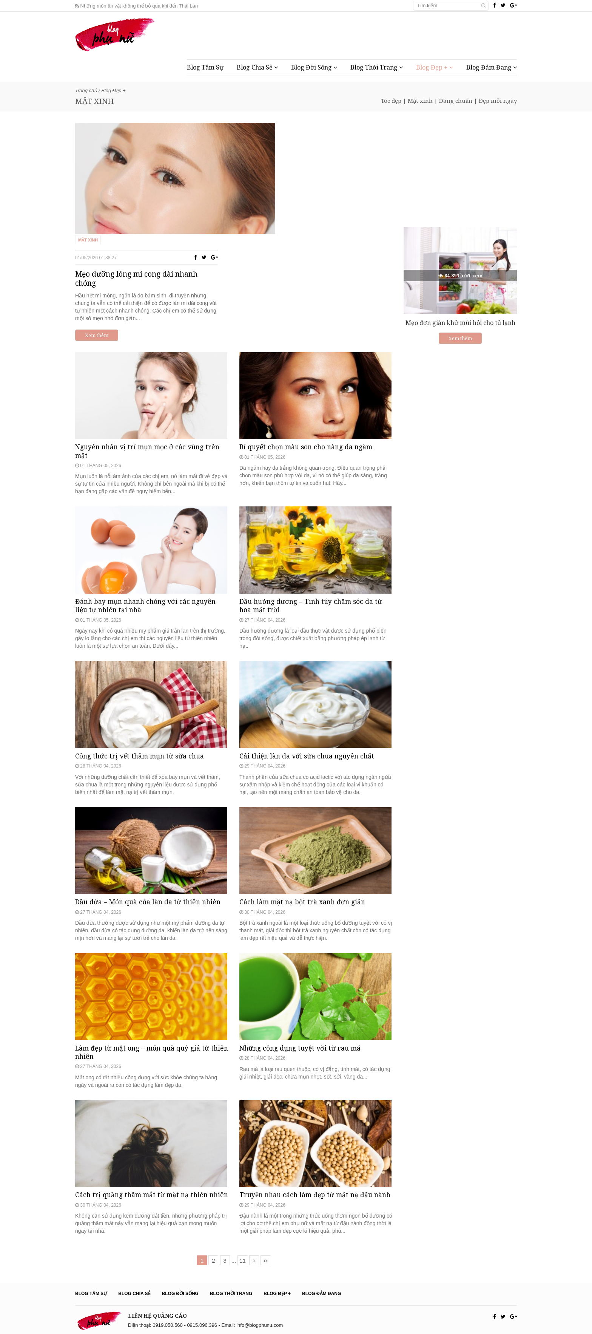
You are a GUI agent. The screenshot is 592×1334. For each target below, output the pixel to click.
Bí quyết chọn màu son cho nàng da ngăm (309, 354)
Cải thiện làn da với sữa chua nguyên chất (309, 696)
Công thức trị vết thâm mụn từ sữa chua (142, 696)
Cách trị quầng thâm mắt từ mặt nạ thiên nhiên (144, 1188)
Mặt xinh (420, 100)
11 (242, 1258)
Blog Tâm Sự (205, 67)
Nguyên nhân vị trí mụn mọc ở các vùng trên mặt (150, 358)
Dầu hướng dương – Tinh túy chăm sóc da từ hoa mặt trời (313, 529)
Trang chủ (86, 90)
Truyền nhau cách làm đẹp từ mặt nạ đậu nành (308, 1188)
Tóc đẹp (391, 100)
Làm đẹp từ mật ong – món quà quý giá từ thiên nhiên (145, 1025)
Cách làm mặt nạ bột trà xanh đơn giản (304, 858)
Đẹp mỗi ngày (498, 100)
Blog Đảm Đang (491, 67)
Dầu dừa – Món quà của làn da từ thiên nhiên (150, 858)
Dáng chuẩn (455, 100)
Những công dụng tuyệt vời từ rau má (302, 1020)
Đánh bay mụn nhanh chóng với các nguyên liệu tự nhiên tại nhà (148, 529)
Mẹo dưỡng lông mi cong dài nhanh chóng (312, 166)
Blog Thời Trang (376, 67)
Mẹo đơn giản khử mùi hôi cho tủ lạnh (460, 323)
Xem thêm (271, 223)
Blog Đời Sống (314, 67)
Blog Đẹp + (434, 67)
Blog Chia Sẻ (257, 67)
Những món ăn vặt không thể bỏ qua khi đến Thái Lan (136, 6)
